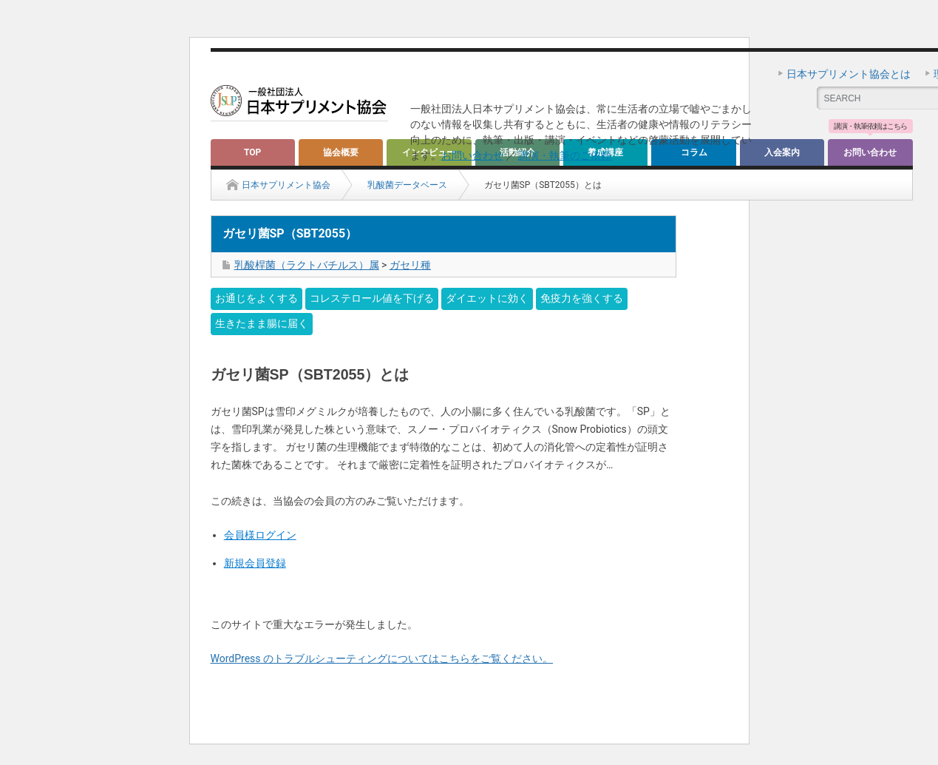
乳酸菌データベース (407, 185)
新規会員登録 (255, 563)
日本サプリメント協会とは (848, 74)
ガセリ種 (410, 265)
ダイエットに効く (487, 298)
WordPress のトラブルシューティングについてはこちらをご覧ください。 (382, 658)
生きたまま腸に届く (261, 323)
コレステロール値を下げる (372, 298)
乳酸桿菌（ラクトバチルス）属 (306, 265)
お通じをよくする (256, 298)
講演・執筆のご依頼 (564, 155)
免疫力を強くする (581, 298)
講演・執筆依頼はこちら (870, 126)
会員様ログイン (260, 535)
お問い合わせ (472, 155)
